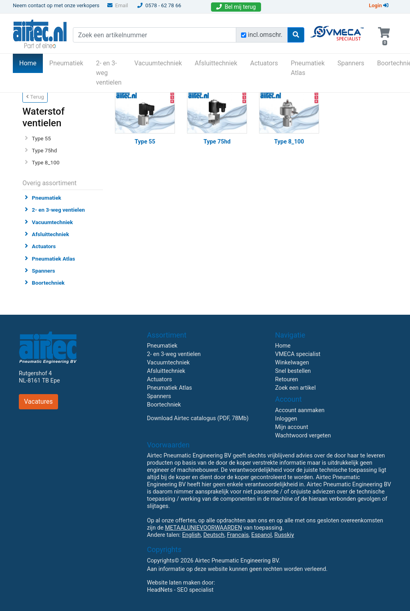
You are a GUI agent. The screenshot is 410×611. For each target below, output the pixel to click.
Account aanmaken (300, 410)
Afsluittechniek (216, 63)
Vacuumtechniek (158, 63)
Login (378, 5)
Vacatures (38, 401)
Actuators (264, 63)
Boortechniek (48, 282)
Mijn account (291, 427)
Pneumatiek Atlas (308, 68)
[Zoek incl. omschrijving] (243, 35)
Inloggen (286, 418)
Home (31, 62)
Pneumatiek (66, 63)
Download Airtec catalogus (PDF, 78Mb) (198, 418)
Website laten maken (173, 582)
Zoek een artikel (295, 387)
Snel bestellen (293, 371)
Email (117, 5)
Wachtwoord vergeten (303, 435)
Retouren (286, 379)
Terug (35, 96)
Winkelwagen (292, 362)
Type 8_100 (46, 162)
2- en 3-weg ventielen (109, 72)
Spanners (351, 63)
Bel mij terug (236, 7)
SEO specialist (195, 590)
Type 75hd (44, 150)
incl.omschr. (265, 34)
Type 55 (41, 138)
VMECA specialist (297, 354)
